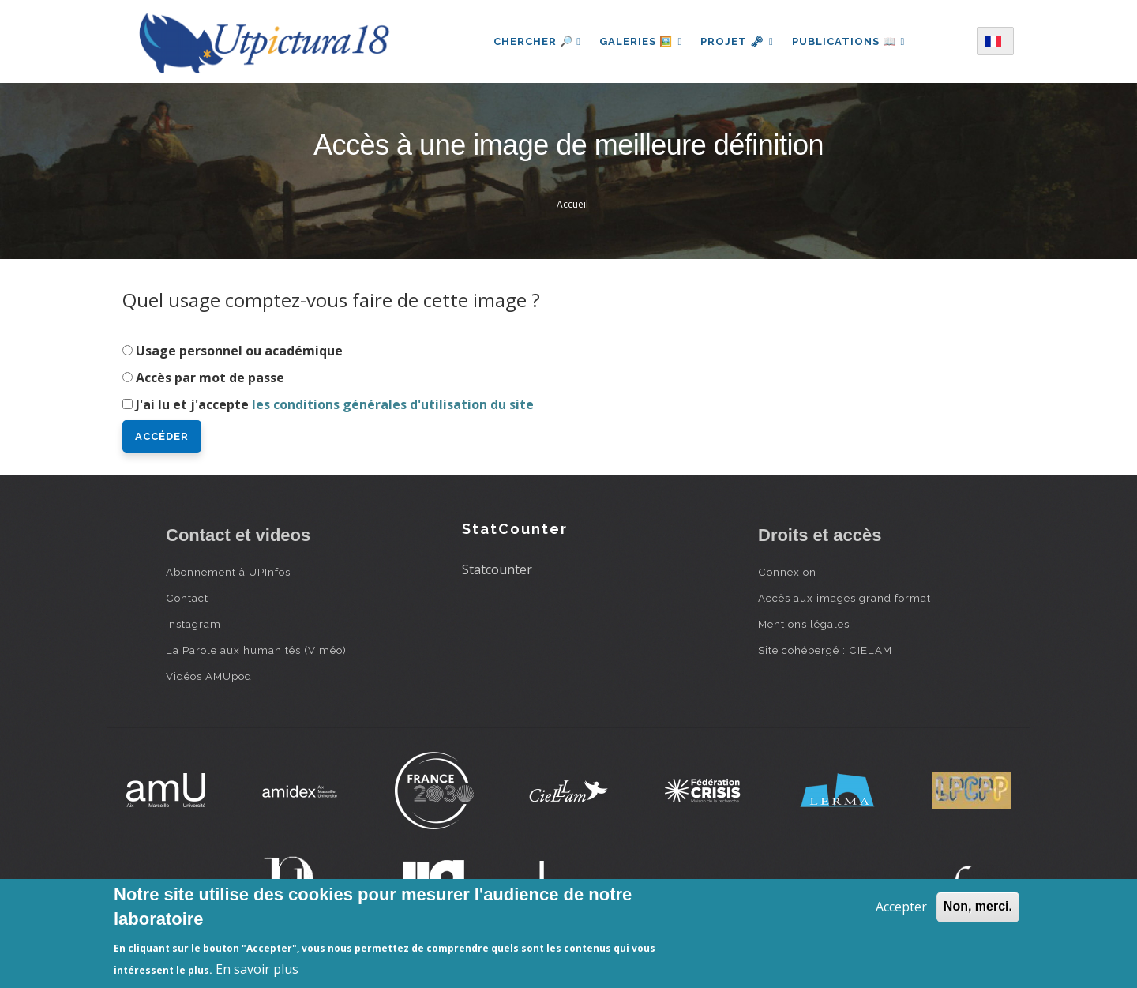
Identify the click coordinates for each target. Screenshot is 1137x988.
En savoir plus (257, 969)
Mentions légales (804, 624)
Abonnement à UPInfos (228, 571)
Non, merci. (978, 906)
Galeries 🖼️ (640, 41)
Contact (187, 598)
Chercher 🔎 (536, 41)
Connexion (787, 571)
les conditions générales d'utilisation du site (393, 404)
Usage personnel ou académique (239, 350)
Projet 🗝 (737, 41)
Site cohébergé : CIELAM (825, 650)
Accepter (901, 906)
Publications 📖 (849, 41)
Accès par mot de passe (210, 377)
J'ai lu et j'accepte (335, 404)
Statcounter (497, 569)
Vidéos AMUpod (209, 676)
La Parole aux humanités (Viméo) (256, 650)
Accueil (572, 204)
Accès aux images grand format (844, 598)
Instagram (193, 624)
